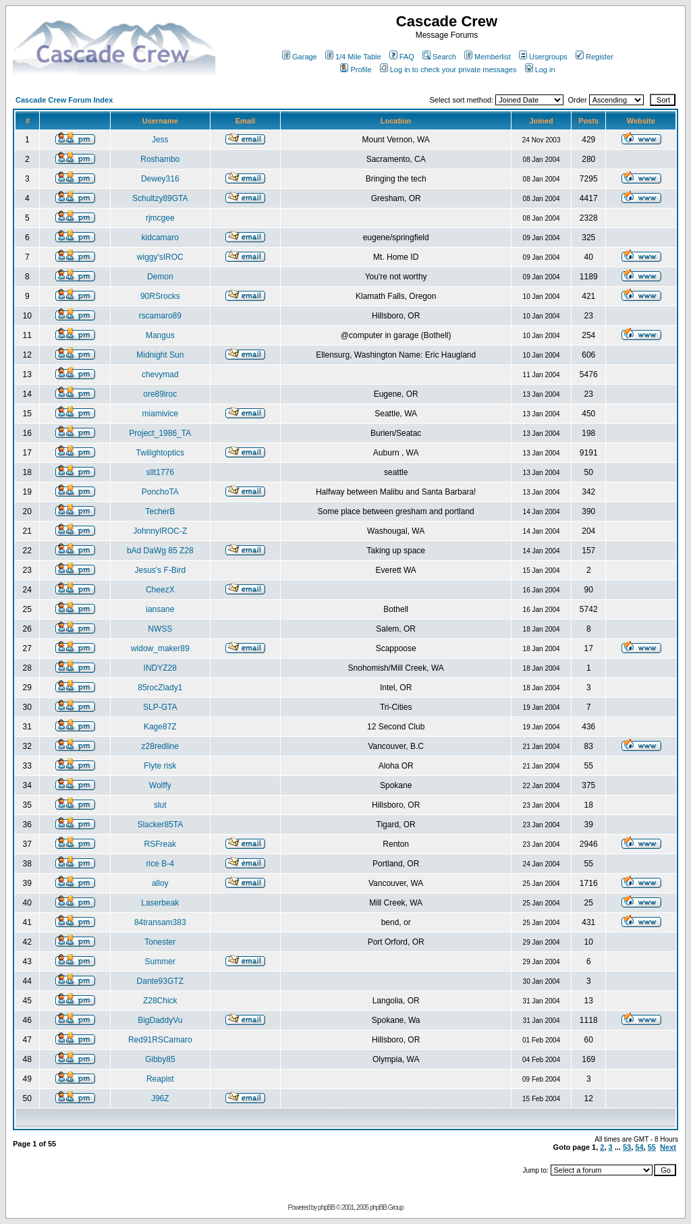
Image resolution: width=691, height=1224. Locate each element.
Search (439, 57)
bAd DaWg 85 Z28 (160, 550)
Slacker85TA (160, 824)
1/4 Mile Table (353, 57)
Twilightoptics (160, 452)
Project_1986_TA (160, 433)
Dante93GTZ (160, 981)
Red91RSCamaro (160, 1040)
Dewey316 (160, 179)
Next (668, 1147)
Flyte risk (160, 766)
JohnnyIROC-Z (160, 531)
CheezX (160, 589)
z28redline (160, 746)
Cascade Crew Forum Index (64, 100)
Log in (540, 69)
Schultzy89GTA (160, 198)
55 (652, 1147)
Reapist (160, 1079)
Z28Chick (160, 1000)
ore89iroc (160, 394)
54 (639, 1147)
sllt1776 (160, 472)
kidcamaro (160, 237)
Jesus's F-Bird (160, 570)
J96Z (160, 1098)
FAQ (401, 57)
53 (627, 1147)
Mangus (160, 335)
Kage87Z (160, 726)
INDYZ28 (160, 668)
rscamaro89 (160, 316)
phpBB (326, 1207)
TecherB (160, 511)
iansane (160, 609)
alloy (160, 883)
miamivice (160, 413)
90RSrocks (160, 296)
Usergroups (543, 57)
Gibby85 (160, 1059)
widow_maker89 (160, 648)
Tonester (159, 942)
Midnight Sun (160, 355)
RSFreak (160, 844)
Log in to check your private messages (448, 69)
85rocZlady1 (160, 687)
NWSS (160, 629)
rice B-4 (160, 863)
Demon (160, 276)
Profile (355, 69)
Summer (160, 961)
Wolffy (160, 785)
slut (160, 805)
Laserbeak (160, 903)
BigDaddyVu (160, 1020)
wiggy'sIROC (160, 257)
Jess (160, 139)
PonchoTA (160, 492)
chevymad (160, 374)
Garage (299, 57)
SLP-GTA (160, 707)
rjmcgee (160, 218)
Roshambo (159, 159)
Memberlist (487, 57)
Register (594, 57)
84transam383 (160, 922)
